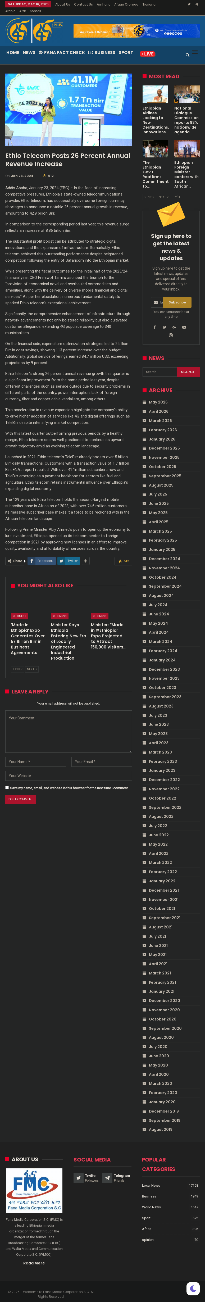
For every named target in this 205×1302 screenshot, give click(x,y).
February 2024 (163, 644)
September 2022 (165, 801)
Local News (151, 1179)
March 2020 (160, 1077)
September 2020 (165, 1022)
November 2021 (164, 893)
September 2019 (164, 1114)
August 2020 (161, 1031)
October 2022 (162, 792)
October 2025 (162, 460)
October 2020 (162, 1012)
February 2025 (163, 534)
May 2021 (158, 948)
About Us (62, 4)
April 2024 (159, 626)
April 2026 (158, 405)
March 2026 (160, 414)
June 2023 (159, 718)
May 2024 (158, 617)
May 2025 (158, 506)
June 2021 (158, 939)
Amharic (103, 4)
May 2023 (158, 727)
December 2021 (164, 884)
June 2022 (159, 828)
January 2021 (161, 985)
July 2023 (158, 709)
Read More (34, 1256)
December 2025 (164, 441)
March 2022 (160, 856)
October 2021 (162, 902)
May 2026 (158, 395)
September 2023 (165, 690)
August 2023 (161, 699)
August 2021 (160, 920)
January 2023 (162, 764)
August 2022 (161, 810)
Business (101, 46)
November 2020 (164, 1003)
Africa (146, 1222)
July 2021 (157, 930)
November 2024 (164, 561)
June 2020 (159, 1049)
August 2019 (160, 1123)
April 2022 (158, 847)
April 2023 (158, 736)
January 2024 (162, 653)
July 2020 (158, 1040)
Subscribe (177, 296)
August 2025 (161, 479)
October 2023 (162, 681)
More (119, 4)
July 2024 (158, 598)
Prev (17, 663)
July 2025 (158, 488)
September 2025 (165, 469)
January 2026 (162, 432)
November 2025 (164, 451)
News (29, 46)
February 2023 (163, 755)
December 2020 (164, 994)
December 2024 (164, 552)
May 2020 (158, 1058)
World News (151, 1201)
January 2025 (162, 543)
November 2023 (164, 672)
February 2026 (163, 423)
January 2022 (162, 874)
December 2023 (164, 663)
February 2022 (163, 865)
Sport (126, 46)
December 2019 (164, 1105)
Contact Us (83, 4)
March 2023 (160, 745)
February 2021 (162, 976)
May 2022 (158, 838)
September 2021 (164, 911)
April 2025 (158, 515)
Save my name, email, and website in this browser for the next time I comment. (69, 782)
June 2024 (159, 607)
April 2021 (158, 957)
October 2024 (162, 571)
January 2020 (162, 1095)
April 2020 (159, 1068)
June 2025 (159, 497)
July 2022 (158, 819)
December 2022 (164, 773)
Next (32, 663)
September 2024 (165, 580)
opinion (148, 1233)
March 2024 (160, 635)
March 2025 (160, 525)
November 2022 (164, 782)
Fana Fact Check (62, 46)
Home (12, 46)
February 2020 (163, 1086)
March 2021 (160, 966)
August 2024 (161, 589)
